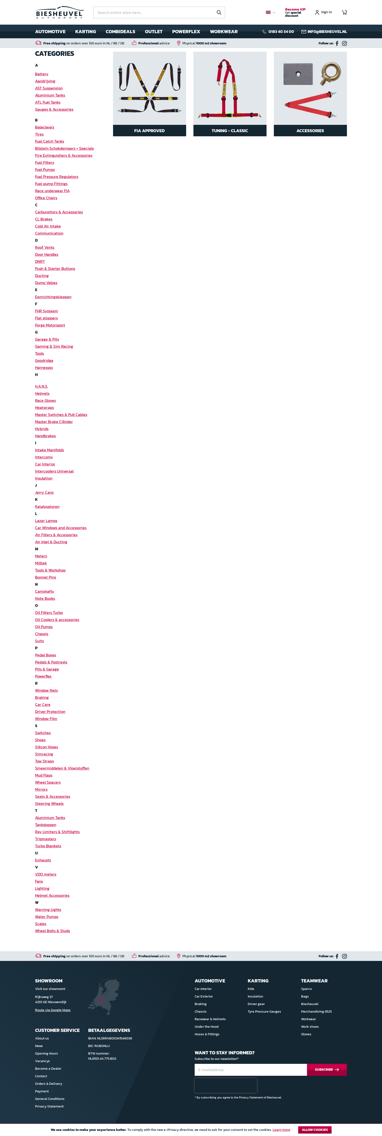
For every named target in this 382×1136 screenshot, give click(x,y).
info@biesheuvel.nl (327, 31)
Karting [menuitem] (85, 31)
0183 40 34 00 (281, 31)
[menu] (136, 31)
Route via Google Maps (53, 1010)
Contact (41, 1076)
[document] (191, 1131)
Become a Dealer (48, 1068)
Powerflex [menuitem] (186, 31)
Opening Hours (46, 1053)
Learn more (281, 1129)
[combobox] (159, 12)
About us (42, 1038)
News (39, 1045)
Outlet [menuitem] (153, 31)
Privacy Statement (49, 1106)
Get (295, 12)
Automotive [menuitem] (50, 31)
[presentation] (226, 1085)
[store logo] (59, 12)
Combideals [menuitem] (120, 31)
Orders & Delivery (48, 1083)
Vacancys (42, 1061)
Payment (42, 1091)
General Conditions (50, 1098)
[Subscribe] (327, 1070)
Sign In (326, 12)
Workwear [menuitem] (224, 31)
